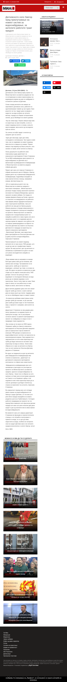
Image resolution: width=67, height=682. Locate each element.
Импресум (6, 635)
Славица (46, 30)
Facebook (46, 82)
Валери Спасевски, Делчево (16, 56)
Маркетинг (6, 637)
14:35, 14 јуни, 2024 (13, 57)
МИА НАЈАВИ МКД (20, 458)
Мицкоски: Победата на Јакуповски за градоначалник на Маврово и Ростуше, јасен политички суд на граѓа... (51, 24)
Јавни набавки (8, 639)
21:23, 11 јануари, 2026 (48, 31)
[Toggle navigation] (63, 7)
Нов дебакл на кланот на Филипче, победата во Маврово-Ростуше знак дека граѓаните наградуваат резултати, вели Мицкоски (20, 617)
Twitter (47, 87)
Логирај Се (60, 2)
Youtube (56, 82)
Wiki (56, 87)
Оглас (5, 643)
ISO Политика (7, 651)
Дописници (6, 654)
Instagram (46, 92)
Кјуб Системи (33, 665)
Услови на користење (10, 645)
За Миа (5, 633)
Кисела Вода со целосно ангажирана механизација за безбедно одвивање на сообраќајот (20, 525)
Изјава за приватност (10, 647)
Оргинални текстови (9, 656)
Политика (6, 649)
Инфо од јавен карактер (11, 641)
